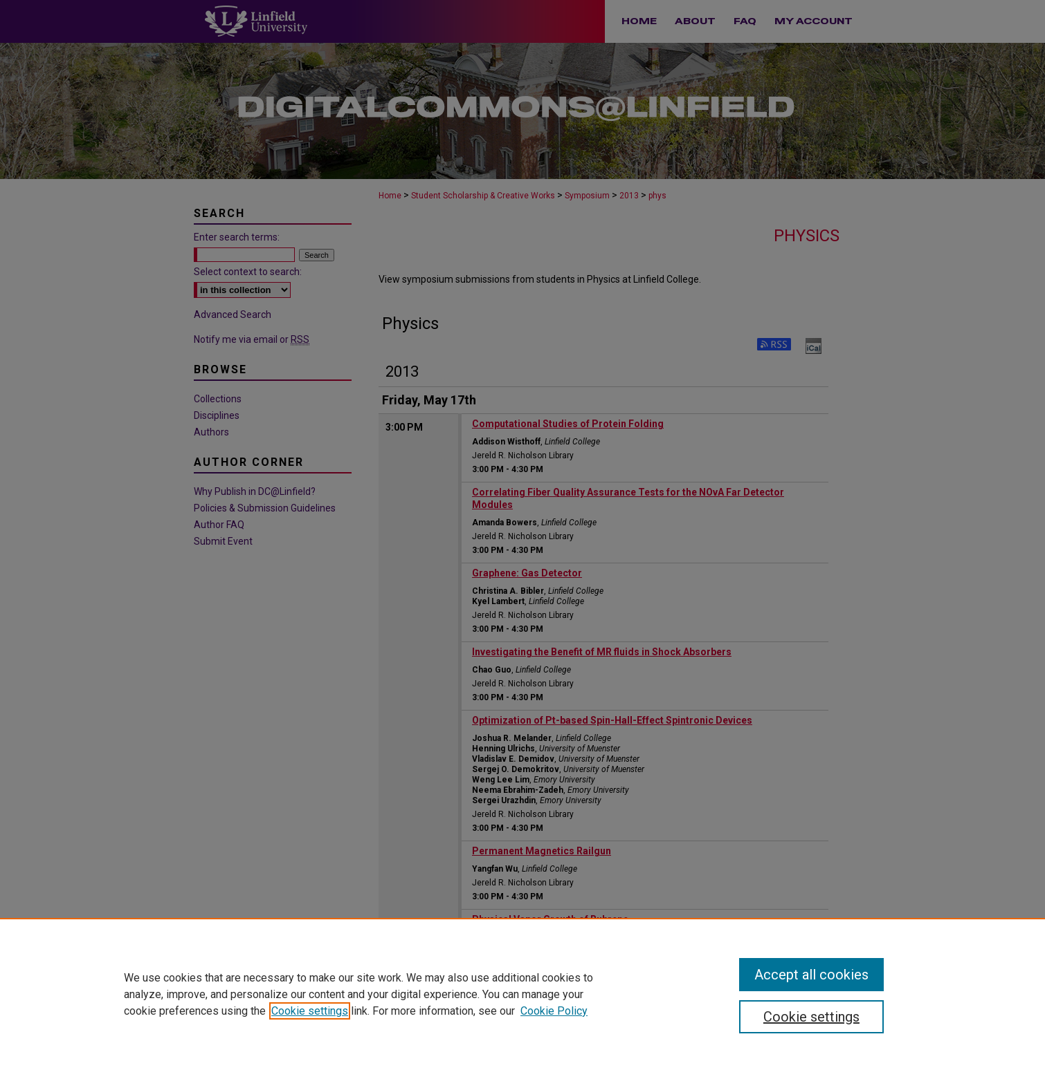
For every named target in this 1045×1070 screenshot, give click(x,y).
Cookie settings (309, 1010)
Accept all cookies (811, 974)
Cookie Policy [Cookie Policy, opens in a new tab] (554, 1010)
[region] (522, 994)
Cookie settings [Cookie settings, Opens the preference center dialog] (811, 1016)
